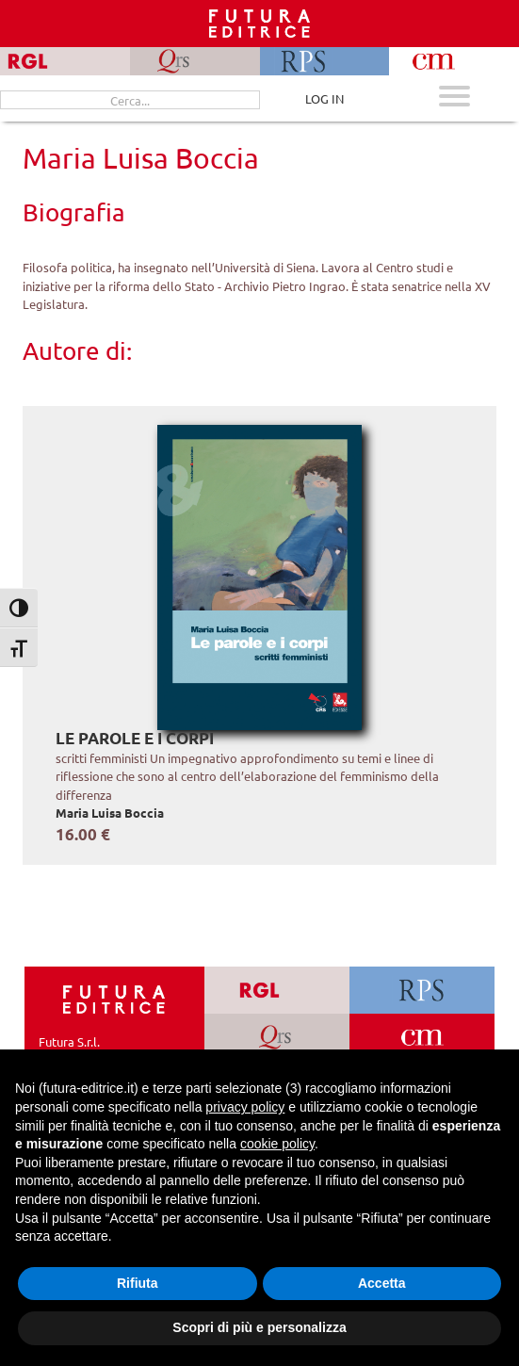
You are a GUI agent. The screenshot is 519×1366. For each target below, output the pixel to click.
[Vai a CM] (422, 1037)
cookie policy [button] (277, 1143)
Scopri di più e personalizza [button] (259, 1327)
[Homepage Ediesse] (114, 998)
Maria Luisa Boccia (110, 813)
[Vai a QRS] (276, 1037)
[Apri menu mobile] (454, 98)
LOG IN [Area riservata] (324, 98)
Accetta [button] (382, 1283)
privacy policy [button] (244, 1106)
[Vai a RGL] (276, 990)
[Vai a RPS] (422, 990)
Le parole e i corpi (135, 738)
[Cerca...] (130, 99)
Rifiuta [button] (137, 1283)
